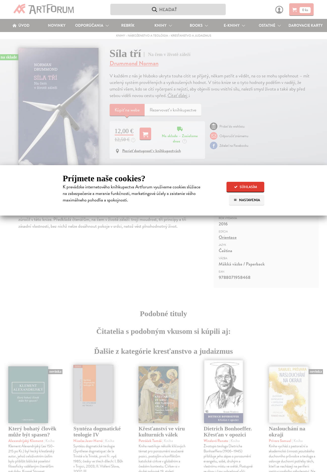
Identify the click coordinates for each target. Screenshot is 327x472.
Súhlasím (245, 187)
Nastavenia (247, 200)
